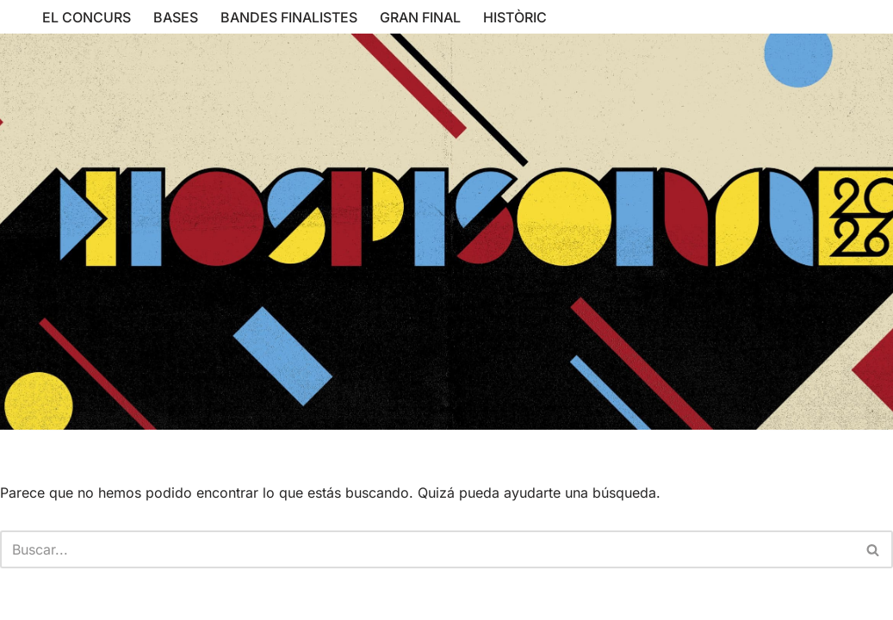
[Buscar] (427, 549)
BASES (175, 17)
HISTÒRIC (515, 17)
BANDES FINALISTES (288, 17)
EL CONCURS (86, 17)
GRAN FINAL (420, 17)
